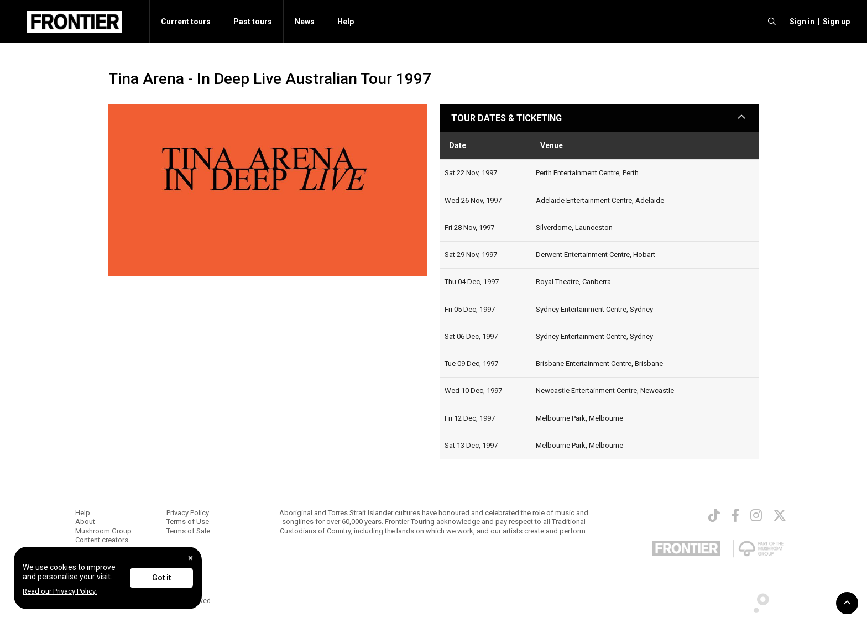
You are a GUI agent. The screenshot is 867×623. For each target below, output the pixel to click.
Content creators (101, 540)
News (305, 21)
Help (345, 21)
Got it (161, 577)
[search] (771, 21)
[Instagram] (756, 515)
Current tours (186, 21)
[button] (800, 21)
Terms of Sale (188, 531)
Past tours (252, 21)
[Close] (190, 558)
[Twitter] (779, 515)
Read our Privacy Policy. (60, 591)
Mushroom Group (103, 531)
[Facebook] (735, 515)
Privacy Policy (187, 513)
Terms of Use (187, 521)
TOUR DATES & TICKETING (506, 118)
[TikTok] (714, 515)
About (85, 521)
